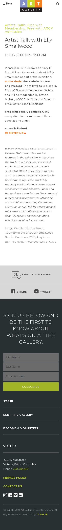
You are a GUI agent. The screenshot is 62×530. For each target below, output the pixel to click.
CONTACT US (12, 486)
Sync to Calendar (31, 274)
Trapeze (42, 514)
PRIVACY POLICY (15, 477)
